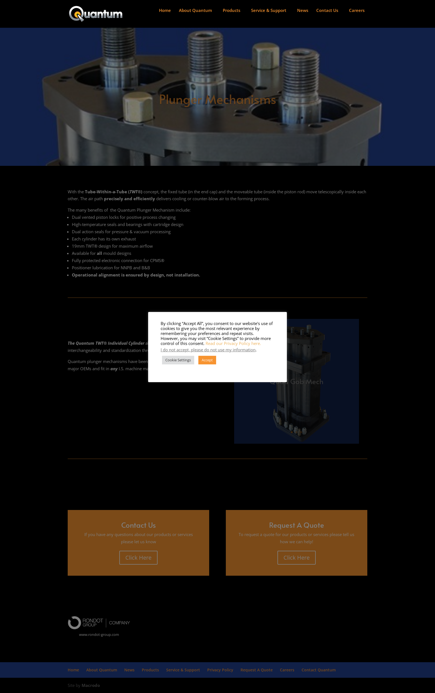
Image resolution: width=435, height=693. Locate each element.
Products (231, 10)
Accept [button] (207, 359)
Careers (357, 10)
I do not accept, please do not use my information (208, 349)
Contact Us (327, 10)
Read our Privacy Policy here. (233, 343)
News (302, 10)
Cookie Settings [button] (178, 359)
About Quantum (195, 10)
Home (165, 10)
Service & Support (268, 10)
